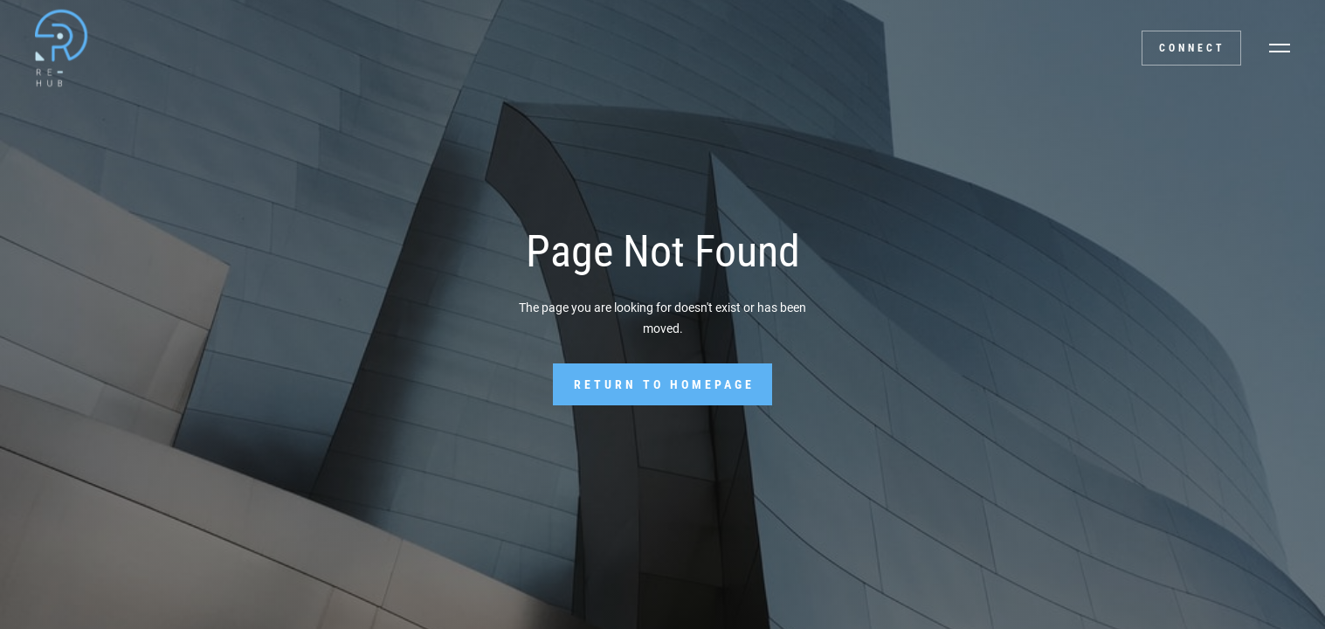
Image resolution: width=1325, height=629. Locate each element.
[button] (1279, 48)
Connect (1192, 48)
